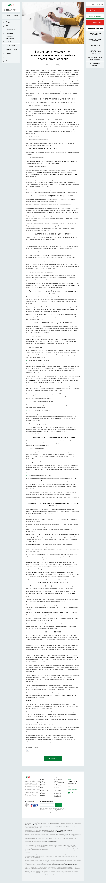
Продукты (9, 22)
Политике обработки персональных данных (55, 864)
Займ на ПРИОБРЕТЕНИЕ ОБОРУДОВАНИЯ (95, 58)
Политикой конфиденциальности (59, 810)
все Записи (53, 758)
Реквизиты (9, 61)
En (93, 4)
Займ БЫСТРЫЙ (95, 45)
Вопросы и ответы (11, 49)
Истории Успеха (10, 30)
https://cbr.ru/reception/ (61, 831)
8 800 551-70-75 (10, 10)
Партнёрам (9, 33)
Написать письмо (15, 16)
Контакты (9, 57)
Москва (101, 4)
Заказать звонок (7, 16)
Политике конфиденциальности (70, 864)
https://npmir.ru (28, 839)
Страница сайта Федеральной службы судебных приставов (36, 854)
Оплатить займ (10, 45)
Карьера (8, 53)
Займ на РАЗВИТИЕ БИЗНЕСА (95, 33)
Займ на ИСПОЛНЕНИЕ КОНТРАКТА (95, 40)
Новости (8, 41)
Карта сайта (52, 812)
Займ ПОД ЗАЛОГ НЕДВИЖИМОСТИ (95, 64)
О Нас (8, 26)
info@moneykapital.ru (72, 783)
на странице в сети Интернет (47, 850)
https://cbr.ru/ (67, 828)
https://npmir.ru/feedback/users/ (51, 841)
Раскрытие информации (10, 37)
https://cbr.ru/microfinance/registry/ (66, 830)
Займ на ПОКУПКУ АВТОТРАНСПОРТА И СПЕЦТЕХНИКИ (95, 51)
